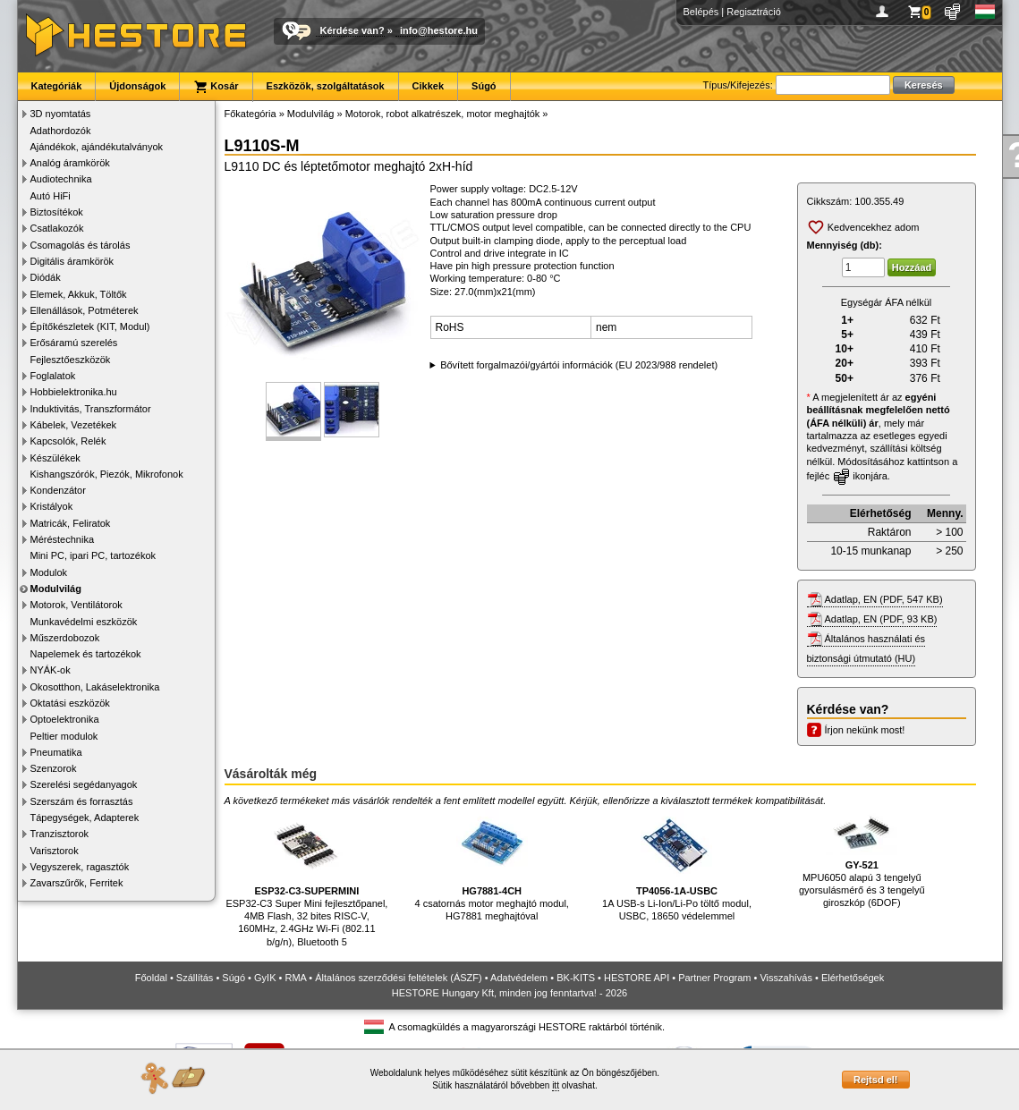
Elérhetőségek (852, 977)
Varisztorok (54, 850)
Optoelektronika (64, 719)
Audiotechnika (61, 179)
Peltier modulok (64, 736)
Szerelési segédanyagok (84, 784)
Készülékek (55, 458)
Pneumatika (56, 752)
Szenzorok (53, 768)
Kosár (215, 87)
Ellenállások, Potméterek (84, 310)
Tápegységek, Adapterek (85, 817)
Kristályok (51, 506)
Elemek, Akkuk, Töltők (78, 294)
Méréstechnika (62, 539)
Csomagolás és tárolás (80, 245)
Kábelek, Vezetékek (73, 424)
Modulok (49, 572)
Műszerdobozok (65, 637)
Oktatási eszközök (70, 703)
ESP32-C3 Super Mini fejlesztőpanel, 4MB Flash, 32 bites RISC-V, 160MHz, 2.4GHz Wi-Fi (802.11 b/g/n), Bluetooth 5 (306, 877)
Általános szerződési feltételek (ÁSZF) (398, 977)
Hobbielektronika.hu (73, 391)
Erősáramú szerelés (74, 342)
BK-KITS (575, 977)
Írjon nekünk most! (865, 729)
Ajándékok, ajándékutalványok (97, 146)
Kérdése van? (352, 30)
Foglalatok (53, 375)
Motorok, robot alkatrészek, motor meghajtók (442, 113)
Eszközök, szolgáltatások (326, 85)
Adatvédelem (519, 977)
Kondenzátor (58, 490)
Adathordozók (60, 130)
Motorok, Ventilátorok (76, 604)
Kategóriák (56, 85)
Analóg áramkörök (70, 162)
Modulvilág (55, 588)
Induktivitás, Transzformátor (90, 408)
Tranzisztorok (59, 833)
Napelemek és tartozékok (85, 653)
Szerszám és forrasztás (81, 801)
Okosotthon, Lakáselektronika (95, 687)
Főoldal (151, 977)
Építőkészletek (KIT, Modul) (90, 326)
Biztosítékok (56, 212)
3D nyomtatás (60, 113)
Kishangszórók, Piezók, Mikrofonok (106, 474)
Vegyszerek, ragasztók (80, 866)
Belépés (701, 11)
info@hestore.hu (439, 30)
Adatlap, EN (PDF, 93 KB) (881, 619)
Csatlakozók (57, 228)
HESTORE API (636, 977)
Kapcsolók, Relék (68, 441)
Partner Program (714, 977)
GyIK (265, 977)
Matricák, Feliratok (70, 523)
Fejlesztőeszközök (70, 359)
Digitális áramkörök (72, 261)
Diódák (45, 277)
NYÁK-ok (50, 670)
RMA (295, 977)
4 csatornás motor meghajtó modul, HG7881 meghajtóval (491, 865)
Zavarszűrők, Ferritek (76, 882)
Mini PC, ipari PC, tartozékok (93, 555)
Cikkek (428, 85)
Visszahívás (786, 977)
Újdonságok (137, 85)
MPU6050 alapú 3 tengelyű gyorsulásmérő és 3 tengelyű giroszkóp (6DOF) (862, 858)
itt (555, 1085)
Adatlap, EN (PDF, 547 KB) (884, 599)
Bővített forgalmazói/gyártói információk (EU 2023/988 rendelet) (579, 365)
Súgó (484, 85)
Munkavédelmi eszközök (84, 621)
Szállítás (195, 977)
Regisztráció (753, 11)
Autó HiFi (50, 196)
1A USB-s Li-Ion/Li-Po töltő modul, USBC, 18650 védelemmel (677, 865)
